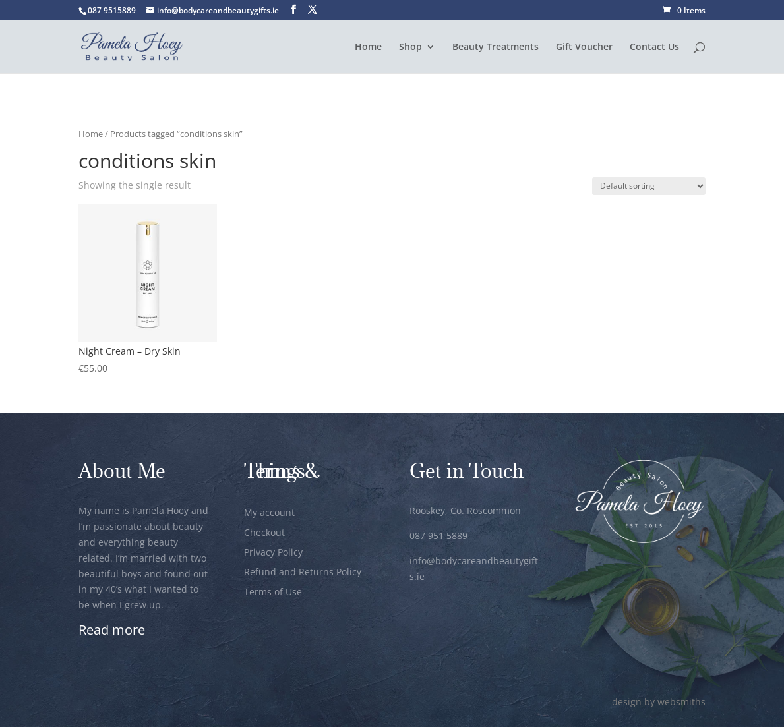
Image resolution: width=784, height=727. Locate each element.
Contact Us (654, 47)
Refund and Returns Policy (302, 572)
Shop (410, 47)
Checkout (264, 533)
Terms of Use (273, 592)
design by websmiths (659, 701)
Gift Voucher (584, 47)
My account (269, 513)
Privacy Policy (273, 553)
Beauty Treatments (495, 47)
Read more (111, 630)
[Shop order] (649, 186)
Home (368, 47)
